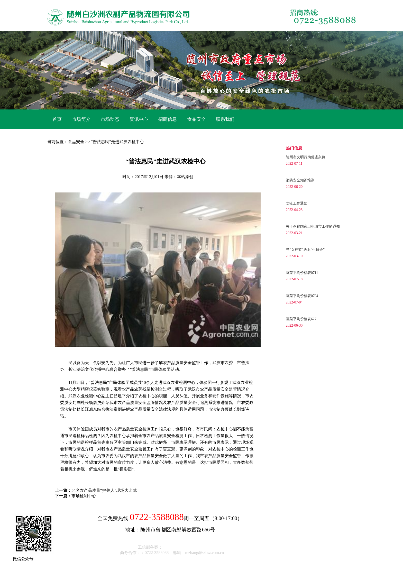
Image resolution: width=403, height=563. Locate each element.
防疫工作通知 (296, 203)
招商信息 (167, 119)
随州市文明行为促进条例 (305, 157)
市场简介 (81, 119)
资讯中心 (139, 119)
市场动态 (110, 119)
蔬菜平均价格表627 (301, 319)
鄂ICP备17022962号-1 (182, 547)
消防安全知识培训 (300, 180)
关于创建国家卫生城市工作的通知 (313, 226)
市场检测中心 (83, 496)
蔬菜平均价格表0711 (302, 273)
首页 (57, 119)
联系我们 (225, 119)
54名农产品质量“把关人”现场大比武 (104, 490)
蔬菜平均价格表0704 (302, 296)
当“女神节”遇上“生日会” (305, 250)
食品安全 (196, 119)
